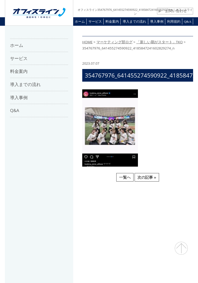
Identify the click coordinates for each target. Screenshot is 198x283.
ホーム (25, 208)
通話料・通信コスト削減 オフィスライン (99, 269)
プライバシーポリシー (160, 208)
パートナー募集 (75, 208)
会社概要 (46, 208)
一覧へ (125, 177)
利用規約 (126, 208)
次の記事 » (146, 177)
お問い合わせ (173, 10)
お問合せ (103, 208)
